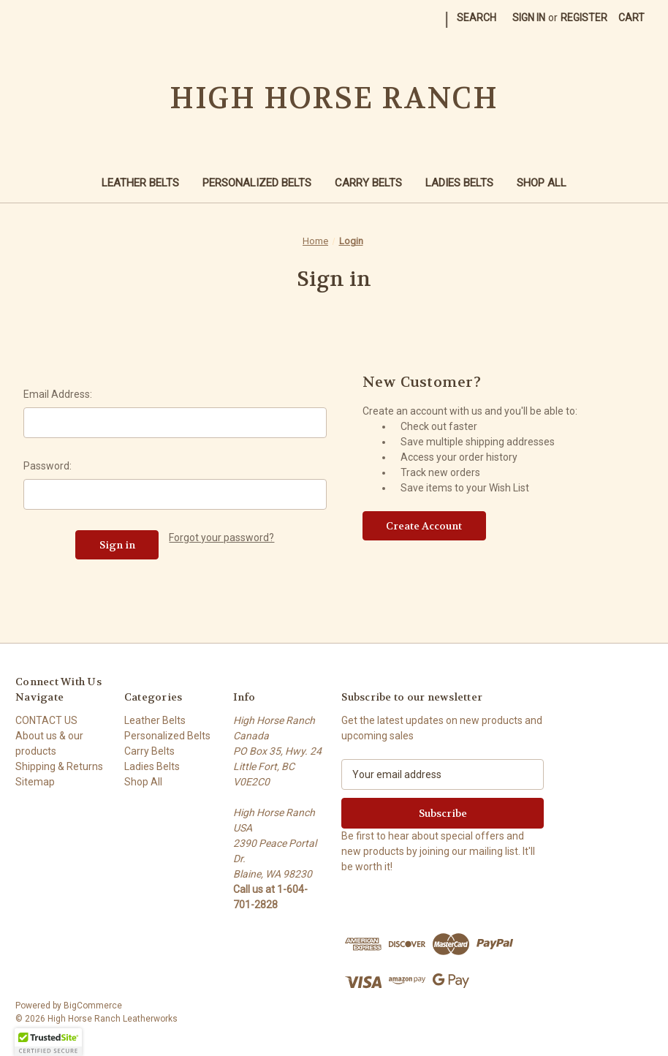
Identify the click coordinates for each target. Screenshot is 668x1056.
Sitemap (35, 782)
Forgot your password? (221, 537)
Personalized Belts (256, 182)
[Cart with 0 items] (631, 18)
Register (584, 17)
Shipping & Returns (59, 766)
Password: (47, 466)
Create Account (424, 525)
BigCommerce (93, 1005)
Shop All (541, 182)
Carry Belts (368, 182)
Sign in (528, 17)
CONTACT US (46, 720)
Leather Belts (140, 182)
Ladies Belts (459, 182)
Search (476, 17)
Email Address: (57, 394)
